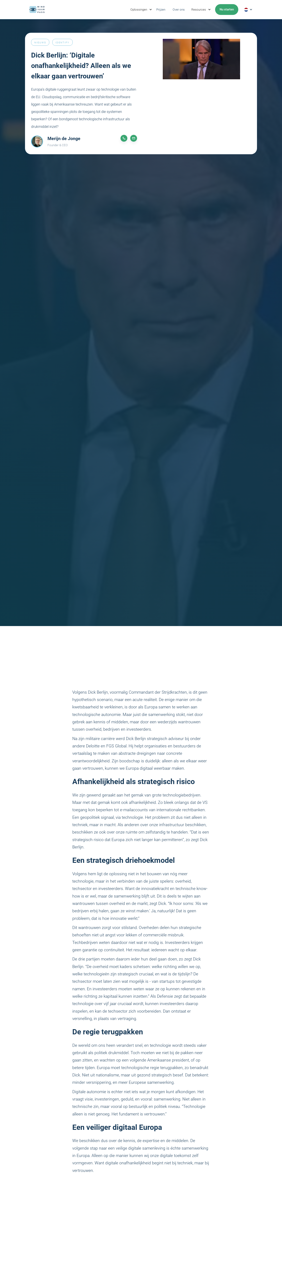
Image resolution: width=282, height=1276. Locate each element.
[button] (140, 9)
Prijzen (160, 9)
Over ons (179, 9)
